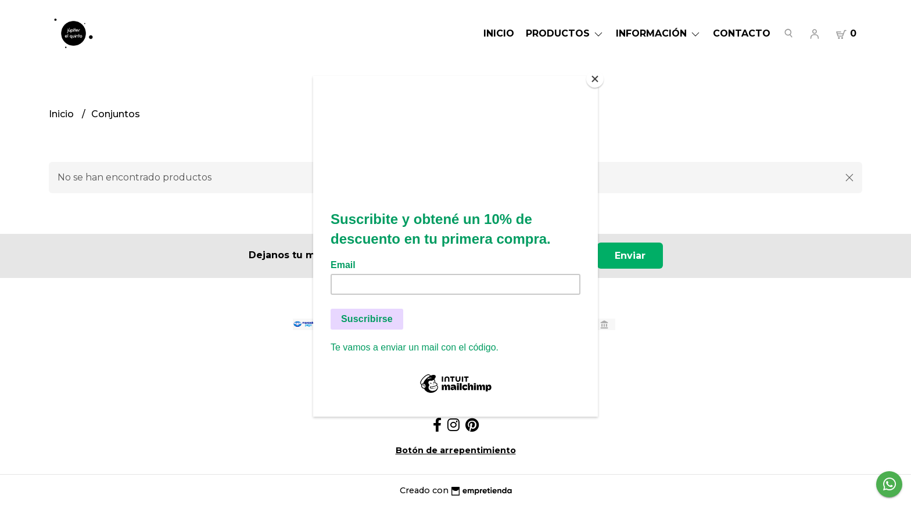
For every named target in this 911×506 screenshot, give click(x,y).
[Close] (595, 79)
